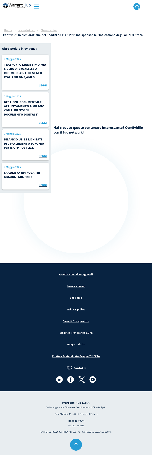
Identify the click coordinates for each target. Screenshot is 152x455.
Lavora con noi (76, 286)
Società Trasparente (76, 321)
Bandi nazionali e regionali (76, 275)
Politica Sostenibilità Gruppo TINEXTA (76, 356)
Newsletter (26, 30)
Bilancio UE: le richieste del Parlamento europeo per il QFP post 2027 (24, 143)
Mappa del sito (76, 345)
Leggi (43, 85)
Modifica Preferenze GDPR (76, 333)
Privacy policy (76, 310)
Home (8, 30)
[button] (36, 6)
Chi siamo (76, 298)
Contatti (76, 369)
